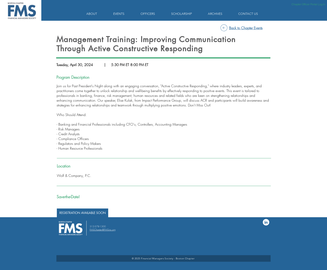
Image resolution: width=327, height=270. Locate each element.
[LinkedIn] (266, 222)
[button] (96, 13)
